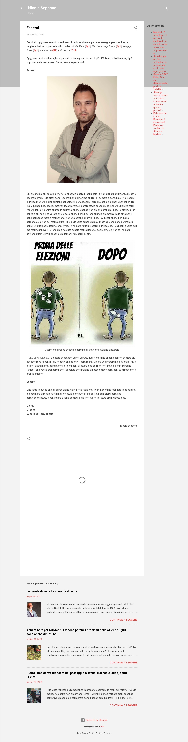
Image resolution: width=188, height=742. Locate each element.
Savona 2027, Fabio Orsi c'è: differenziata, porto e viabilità (160, 82)
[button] (135, 28)
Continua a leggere (123, 619)
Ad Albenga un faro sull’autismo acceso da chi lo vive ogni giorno (160, 64)
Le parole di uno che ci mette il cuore (52, 591)
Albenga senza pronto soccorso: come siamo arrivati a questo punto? (160, 101)
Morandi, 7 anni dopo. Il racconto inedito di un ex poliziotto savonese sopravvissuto (160, 43)
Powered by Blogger (94, 720)
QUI (88, 46)
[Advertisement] (167, 188)
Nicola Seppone (42, 8)
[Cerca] (166, 9)
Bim (102, 727)
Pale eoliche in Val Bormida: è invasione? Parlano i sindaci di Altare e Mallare (160, 124)
